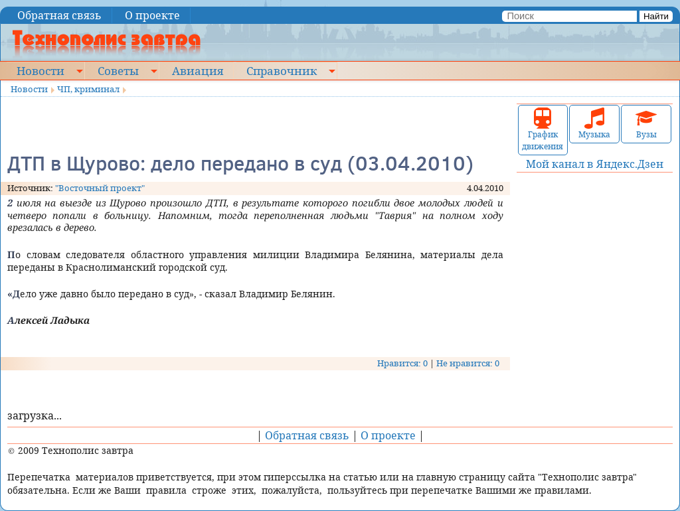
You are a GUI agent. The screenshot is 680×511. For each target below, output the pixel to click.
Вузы (646, 124)
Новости (40, 70)
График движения (542, 130)
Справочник (281, 70)
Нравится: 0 (402, 363)
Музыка (594, 124)
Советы (118, 70)
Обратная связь (59, 15)
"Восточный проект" (100, 188)
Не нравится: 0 (467, 363)
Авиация (197, 70)
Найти (656, 16)
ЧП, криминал (88, 89)
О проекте (152, 15)
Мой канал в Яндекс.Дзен (594, 164)
